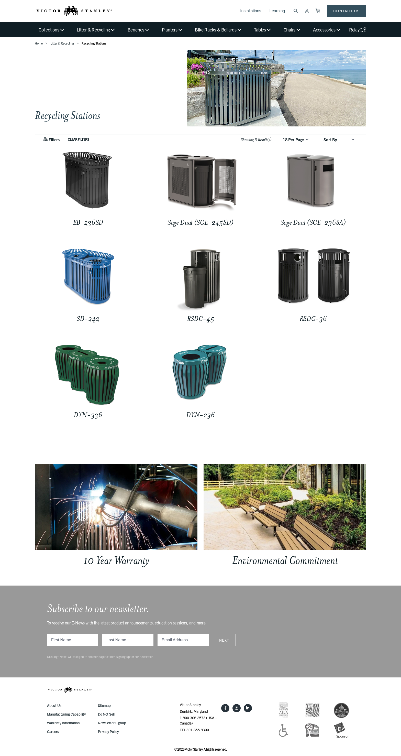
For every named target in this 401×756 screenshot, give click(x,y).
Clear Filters (78, 139)
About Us (54, 705)
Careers (53, 731)
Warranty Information (63, 722)
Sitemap (104, 705)
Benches (139, 30)
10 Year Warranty (116, 560)
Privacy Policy (108, 731)
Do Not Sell (106, 714)
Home (39, 43)
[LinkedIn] (248, 708)
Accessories (327, 30)
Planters (172, 30)
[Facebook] (225, 708)
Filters (51, 139)
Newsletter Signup (112, 722)
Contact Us (346, 11)
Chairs (292, 30)
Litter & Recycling (96, 30)
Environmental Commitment (285, 560)
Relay (357, 30)
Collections (52, 30)
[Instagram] (236, 708)
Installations (250, 11)
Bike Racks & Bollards (218, 30)
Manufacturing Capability (66, 714)
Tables (263, 30)
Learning (277, 11)
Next (224, 640)
